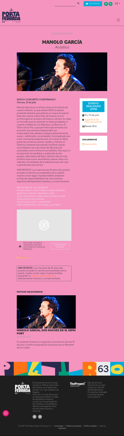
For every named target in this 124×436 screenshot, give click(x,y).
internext (62, 428)
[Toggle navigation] (118, 20)
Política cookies (90, 426)
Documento (89, 144)
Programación (62, 34)
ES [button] (116, 4)
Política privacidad (74, 426)
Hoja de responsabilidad (43, 276)
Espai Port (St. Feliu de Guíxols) (93, 121)
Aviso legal (59, 426)
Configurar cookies (60, 246)
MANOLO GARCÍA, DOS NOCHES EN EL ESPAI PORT (46, 332)
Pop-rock (23, 258)
